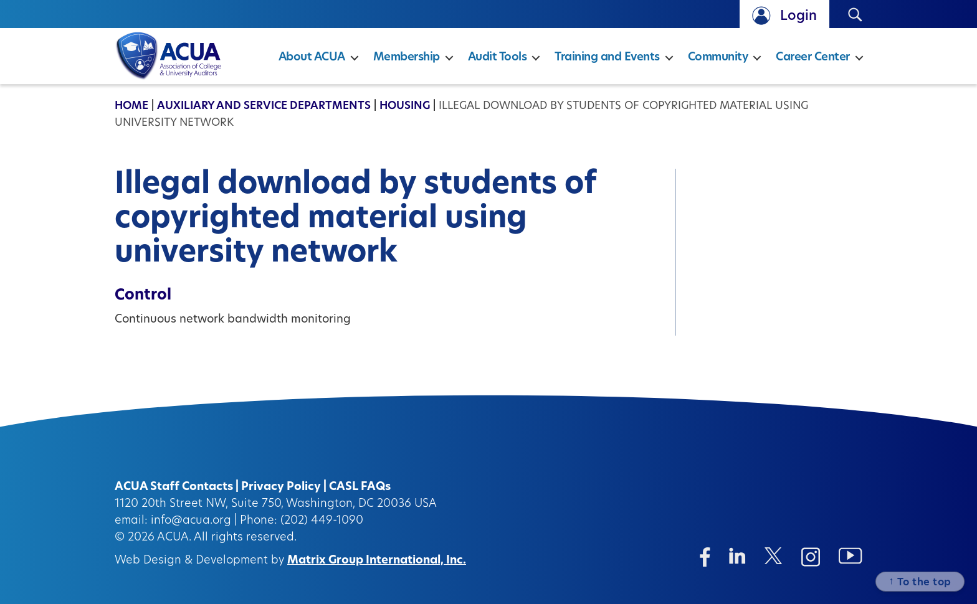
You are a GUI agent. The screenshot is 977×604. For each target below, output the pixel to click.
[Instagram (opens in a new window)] (810, 557)
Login (798, 16)
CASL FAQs (360, 487)
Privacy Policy (281, 487)
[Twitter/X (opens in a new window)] (774, 555)
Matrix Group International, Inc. (376, 561)
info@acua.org (191, 521)
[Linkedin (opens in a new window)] (737, 555)
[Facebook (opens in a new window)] (705, 557)
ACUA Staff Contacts (174, 487)
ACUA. (174, 538)
